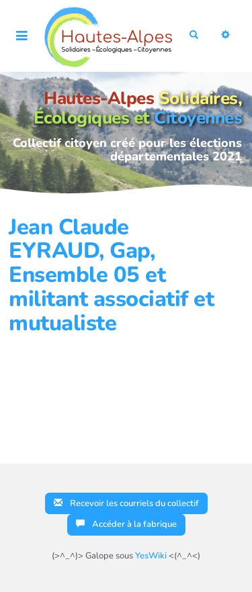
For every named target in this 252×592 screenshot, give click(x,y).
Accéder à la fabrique (126, 524)
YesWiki (151, 556)
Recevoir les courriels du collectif (126, 503)
